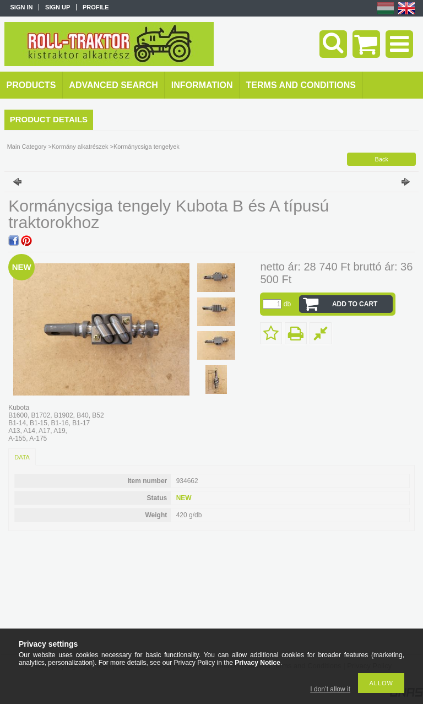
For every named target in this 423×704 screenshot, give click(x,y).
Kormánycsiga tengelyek (146, 146)
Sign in (21, 7)
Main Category (27, 146)
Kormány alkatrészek (80, 146)
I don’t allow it (330, 689)
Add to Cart (354, 304)
